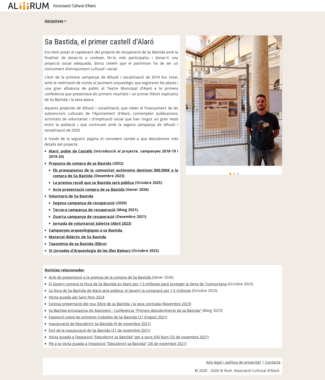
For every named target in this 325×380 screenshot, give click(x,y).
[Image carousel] (234, 105)
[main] (162, 21)
